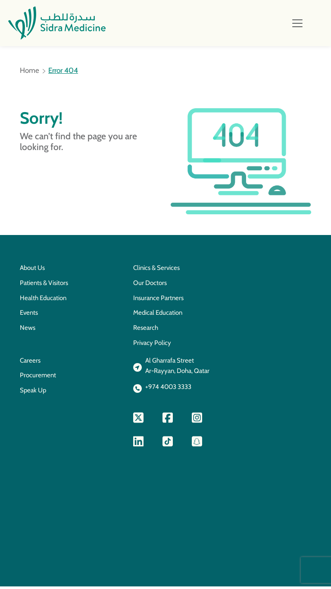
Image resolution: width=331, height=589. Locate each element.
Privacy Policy (152, 345)
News (27, 330)
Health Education (43, 300)
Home (29, 73)
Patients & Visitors (44, 285)
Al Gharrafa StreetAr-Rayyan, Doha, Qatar (177, 368)
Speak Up (33, 393)
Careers (30, 363)
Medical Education (157, 315)
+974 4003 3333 (168, 389)
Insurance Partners (158, 300)
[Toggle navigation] (297, 24)
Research (145, 330)
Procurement (38, 378)
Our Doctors (150, 285)
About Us (32, 270)
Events (29, 315)
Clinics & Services (156, 270)
